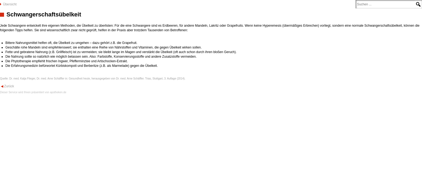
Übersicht (10, 4)
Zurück (8, 86)
